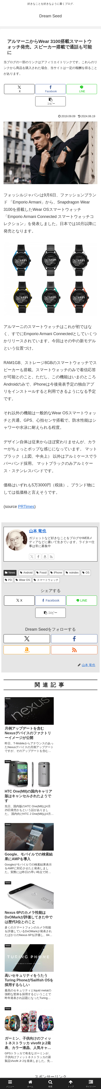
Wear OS (23, 580)
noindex (72, 572)
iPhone (56, 572)
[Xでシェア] (19, 89)
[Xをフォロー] (32, 557)
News (10, 572)
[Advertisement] (50, 938)
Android (26, 572)
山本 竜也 (37, 531)
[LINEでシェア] (81, 89)
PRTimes (26, 506)
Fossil (41, 572)
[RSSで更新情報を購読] (51, 557)
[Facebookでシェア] (50, 89)
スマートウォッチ (46, 580)
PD (8, 580)
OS (85, 572)
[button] (50, 101)
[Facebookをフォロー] (38, 557)
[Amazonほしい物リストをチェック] (45, 557)
